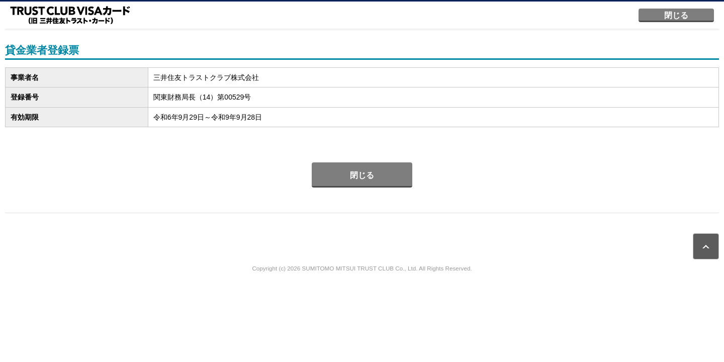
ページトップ (706, 246)
